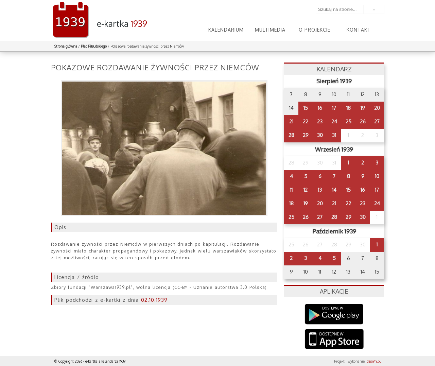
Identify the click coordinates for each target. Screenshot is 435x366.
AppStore (334, 340)
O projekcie (314, 30)
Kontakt (359, 30)
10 (377, 176)
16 (320, 108)
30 (320, 135)
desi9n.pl (374, 361)
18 (348, 108)
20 (377, 108)
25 (348, 121)
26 (363, 121)
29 (306, 135)
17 (334, 108)
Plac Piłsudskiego (94, 46)
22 (305, 121)
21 (291, 121)
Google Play (334, 314)
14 (334, 190)
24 (334, 121)
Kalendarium (226, 30)
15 (305, 108)
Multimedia (270, 30)
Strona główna (65, 46)
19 (363, 108)
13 (320, 190)
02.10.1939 (154, 300)
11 (291, 190)
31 (334, 135)
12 (305, 190)
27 (377, 121)
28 (291, 135)
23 (320, 121)
